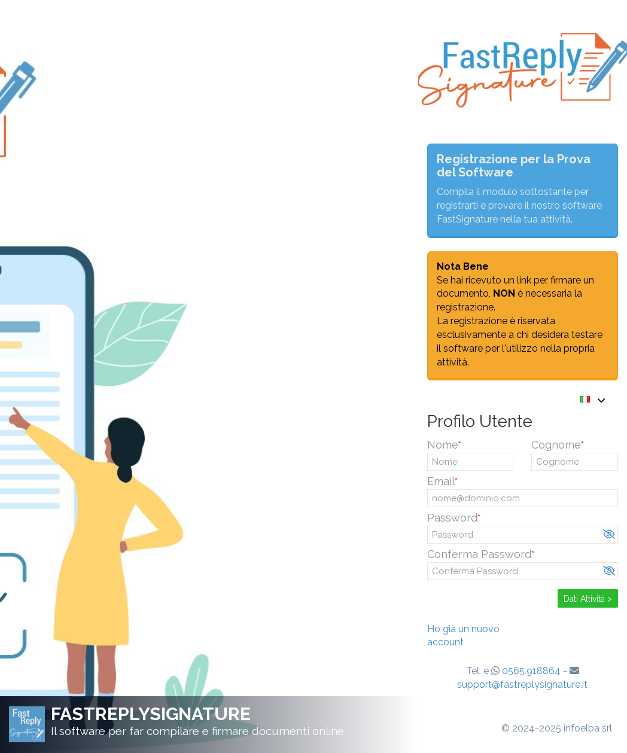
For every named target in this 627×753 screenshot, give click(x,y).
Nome (442, 444)
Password (452, 517)
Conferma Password (479, 554)
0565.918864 (531, 670)
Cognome (556, 444)
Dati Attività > (588, 598)
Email (441, 481)
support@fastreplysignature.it (522, 684)
